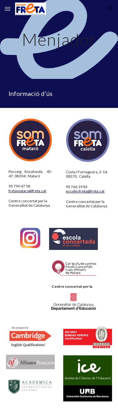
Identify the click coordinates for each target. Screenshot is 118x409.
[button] (7, 8)
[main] (59, 39)
